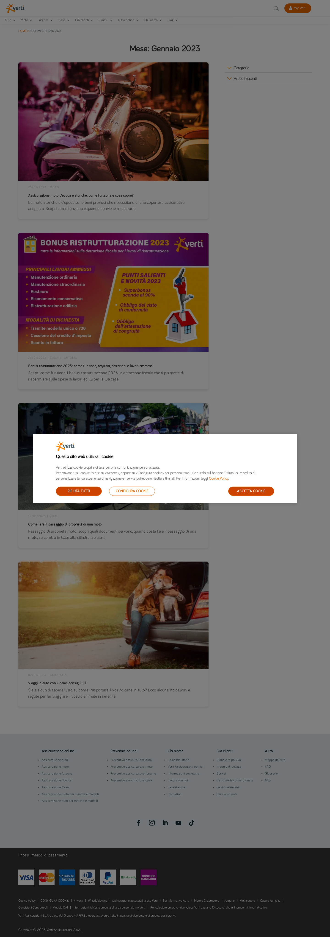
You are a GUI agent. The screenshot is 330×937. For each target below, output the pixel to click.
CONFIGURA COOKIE (132, 491)
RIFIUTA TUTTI (78, 491)
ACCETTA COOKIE (251, 491)
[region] (165, 468)
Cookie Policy (218, 478)
